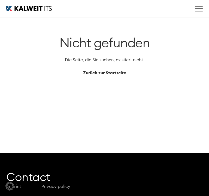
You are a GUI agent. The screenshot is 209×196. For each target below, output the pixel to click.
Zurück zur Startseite (104, 72)
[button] (10, 186)
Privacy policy (55, 186)
